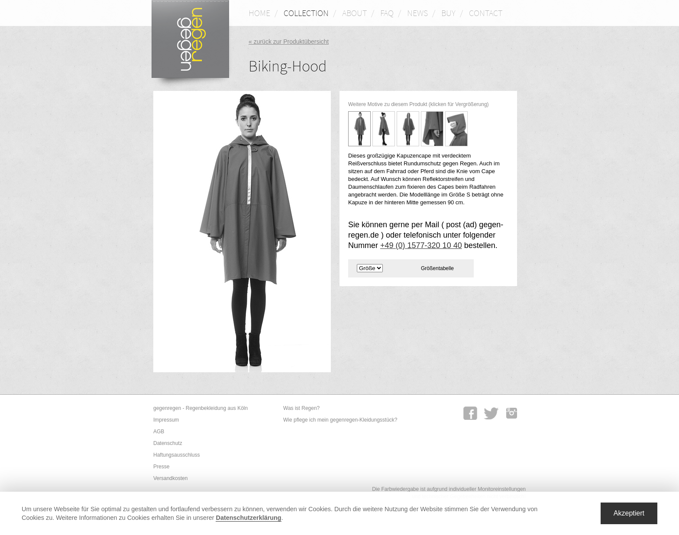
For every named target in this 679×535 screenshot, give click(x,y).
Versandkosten (170, 478)
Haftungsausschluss (176, 455)
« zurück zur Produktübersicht (289, 41)
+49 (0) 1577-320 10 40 (421, 245)
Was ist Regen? (301, 408)
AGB (158, 432)
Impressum (166, 420)
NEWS (417, 12)
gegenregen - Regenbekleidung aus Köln (200, 408)
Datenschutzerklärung (248, 517)
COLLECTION (306, 12)
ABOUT (354, 12)
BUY (448, 12)
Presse (161, 467)
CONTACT (485, 12)
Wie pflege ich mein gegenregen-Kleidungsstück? (340, 420)
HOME (259, 12)
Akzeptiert (629, 513)
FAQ (387, 12)
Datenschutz (167, 443)
